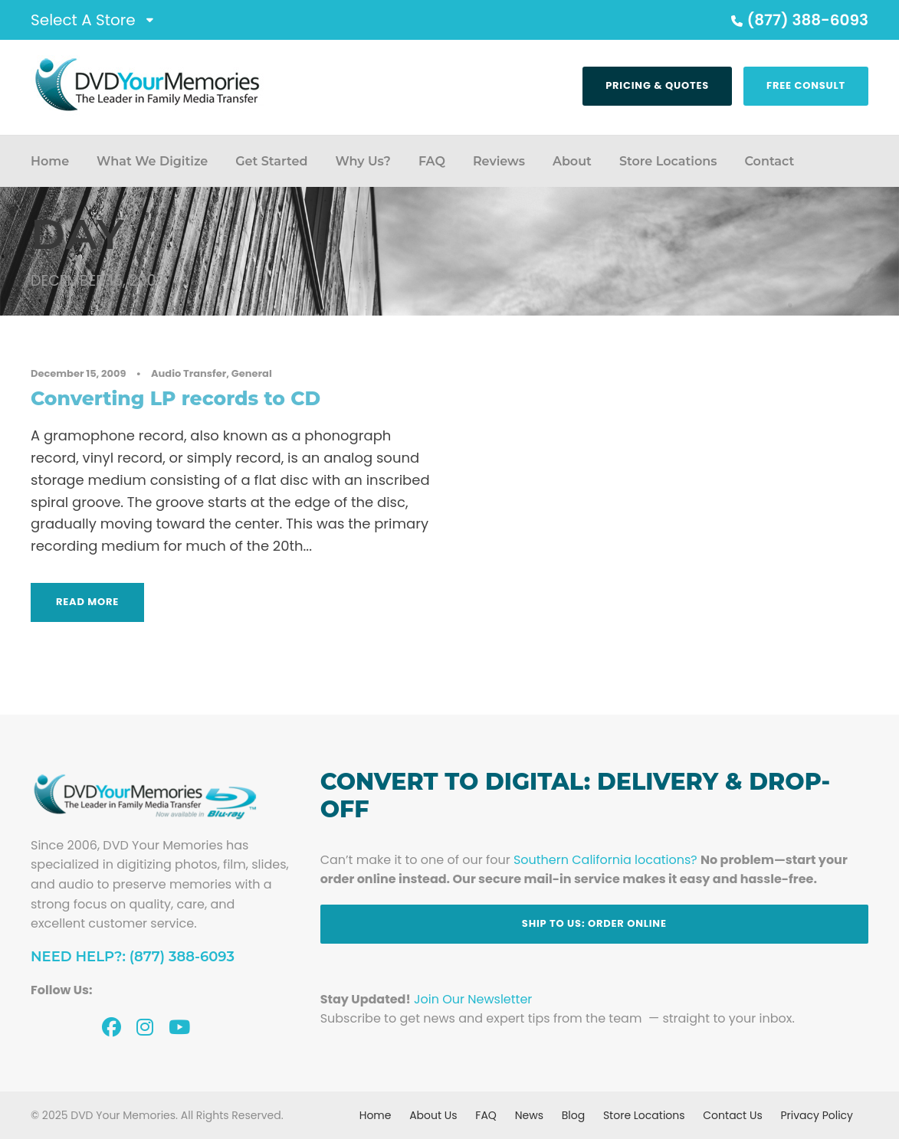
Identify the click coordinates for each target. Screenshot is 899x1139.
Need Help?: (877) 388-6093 (133, 956)
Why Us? (362, 161)
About (572, 161)
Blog (573, 1115)
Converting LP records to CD (175, 398)
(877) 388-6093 (797, 20)
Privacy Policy (816, 1115)
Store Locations (668, 161)
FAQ (431, 161)
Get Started (271, 161)
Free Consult (805, 85)
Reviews (499, 161)
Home (50, 161)
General (251, 373)
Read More (87, 601)
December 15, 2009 (78, 373)
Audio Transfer (188, 373)
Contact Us (732, 1115)
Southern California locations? (605, 860)
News (529, 1115)
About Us (433, 1115)
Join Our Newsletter (473, 999)
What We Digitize (152, 161)
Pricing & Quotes (657, 85)
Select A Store (83, 20)
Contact (769, 161)
